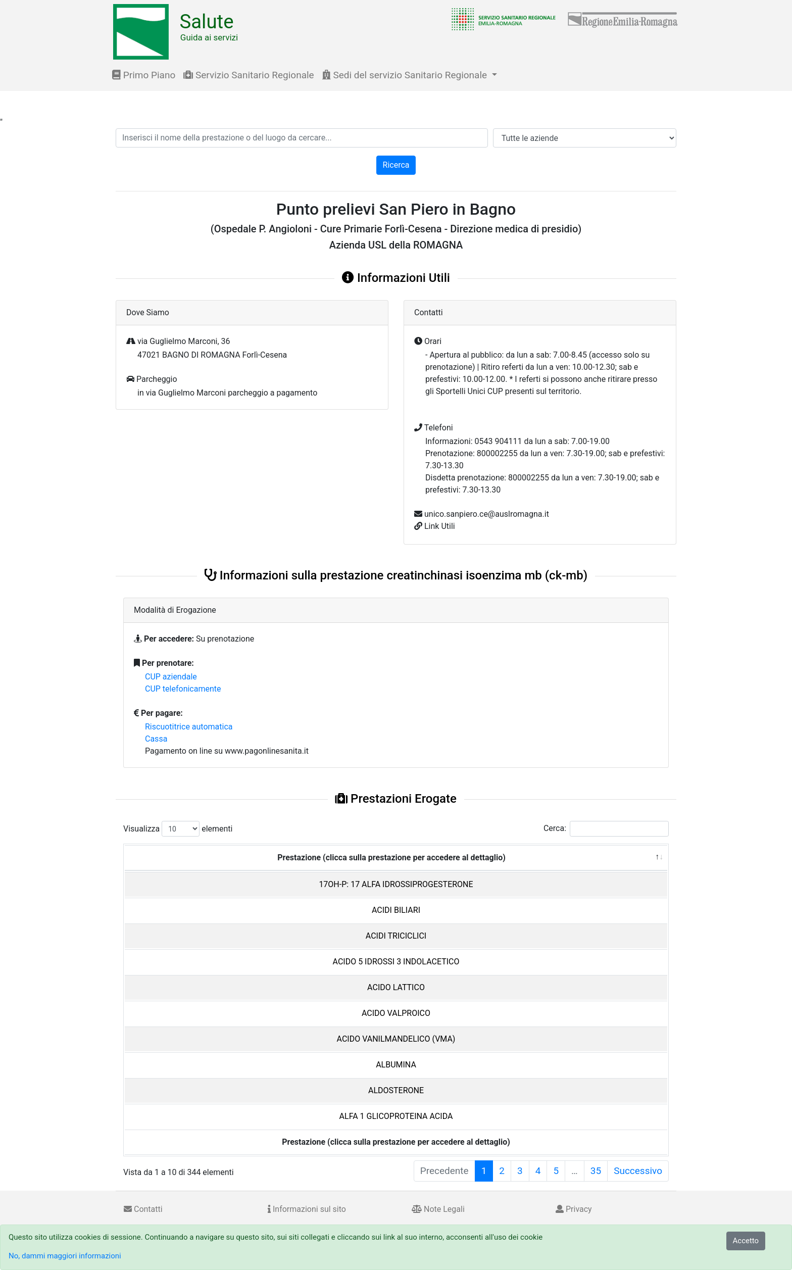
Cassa (156, 739)
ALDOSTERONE (396, 1090)
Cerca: (606, 829)
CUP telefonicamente (183, 689)
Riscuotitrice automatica (189, 726)
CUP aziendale (171, 676)
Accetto (746, 1240)
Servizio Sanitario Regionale (248, 75)
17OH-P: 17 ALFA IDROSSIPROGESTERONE (396, 884)
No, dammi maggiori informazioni (65, 1255)
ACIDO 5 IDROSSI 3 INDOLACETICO (396, 961)
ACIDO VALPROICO (396, 1013)
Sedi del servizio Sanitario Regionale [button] (405, 75)
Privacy (574, 1209)
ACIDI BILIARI (396, 910)
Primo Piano (143, 75)
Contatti (143, 1209)
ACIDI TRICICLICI (396, 936)
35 (595, 1171)
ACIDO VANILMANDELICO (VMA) (396, 1039)
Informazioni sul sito (307, 1209)
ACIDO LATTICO (396, 987)
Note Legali (438, 1209)
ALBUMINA (396, 1064)
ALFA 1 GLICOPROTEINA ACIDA (396, 1116)
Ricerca (396, 165)
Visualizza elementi (178, 829)
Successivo (638, 1171)
